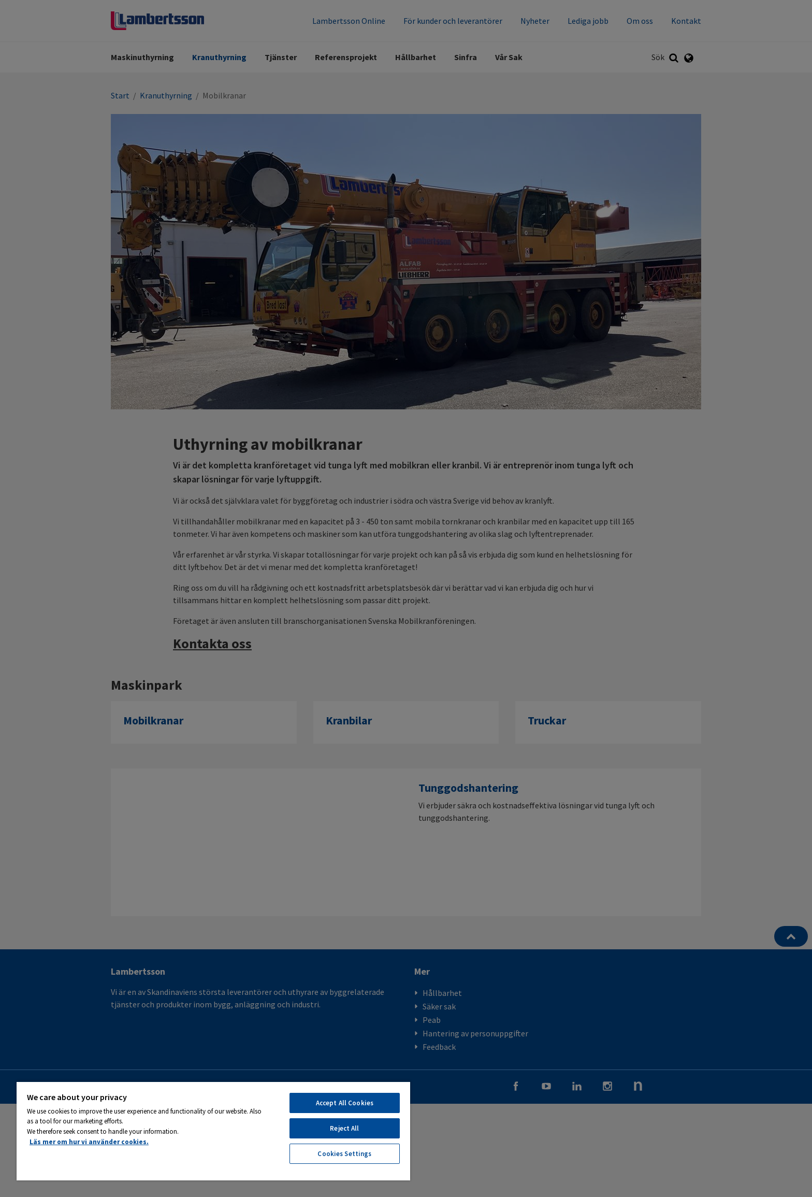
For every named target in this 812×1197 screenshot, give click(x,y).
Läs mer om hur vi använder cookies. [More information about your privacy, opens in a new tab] (89, 1141)
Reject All (344, 1128)
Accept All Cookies (344, 1103)
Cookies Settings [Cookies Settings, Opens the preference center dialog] (344, 1153)
